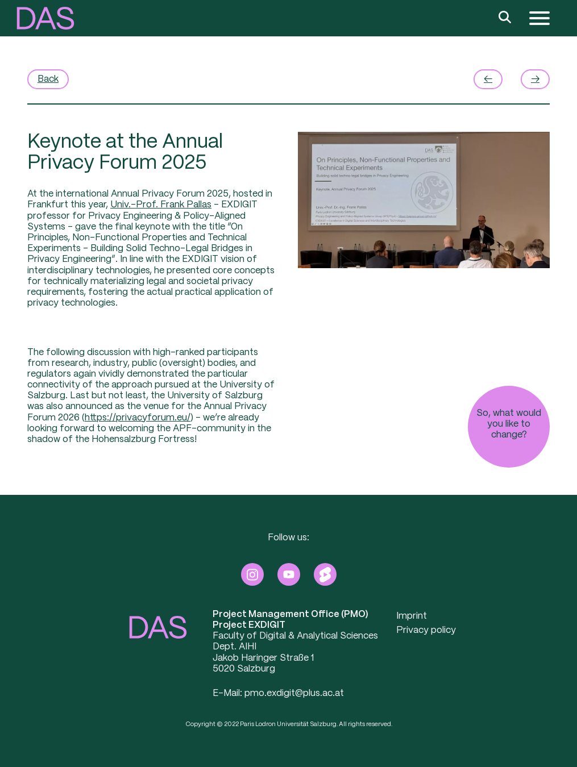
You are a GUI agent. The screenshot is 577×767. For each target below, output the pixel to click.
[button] (45, 18)
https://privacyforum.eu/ (137, 418)
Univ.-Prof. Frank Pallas (160, 205)
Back (48, 79)
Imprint (411, 616)
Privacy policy (426, 630)
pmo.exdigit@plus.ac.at (294, 693)
